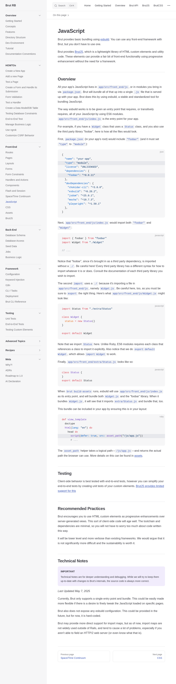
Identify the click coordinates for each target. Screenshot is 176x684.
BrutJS (79, 51)
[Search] (64, 5)
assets (138, 455)
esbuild (104, 39)
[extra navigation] (169, 5)
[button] (23, 15)
